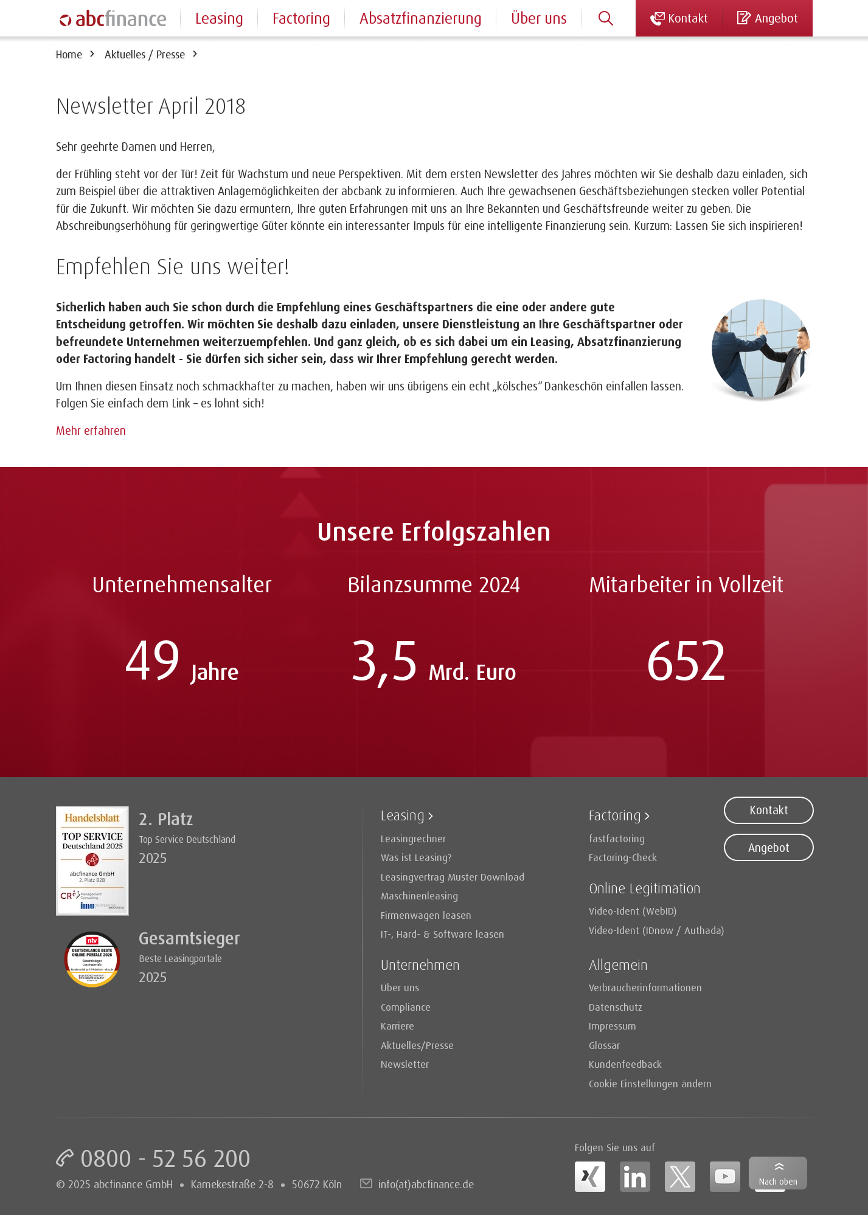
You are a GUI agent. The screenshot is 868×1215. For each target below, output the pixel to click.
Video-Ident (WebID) (633, 910)
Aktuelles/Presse (417, 1045)
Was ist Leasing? (416, 857)
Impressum (612, 1025)
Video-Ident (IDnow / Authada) (656, 930)
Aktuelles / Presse (145, 54)
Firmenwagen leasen (426, 915)
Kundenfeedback (625, 1064)
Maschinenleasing (419, 895)
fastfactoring (617, 838)
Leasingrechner (413, 838)
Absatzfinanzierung (420, 18)
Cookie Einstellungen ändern (650, 1083)
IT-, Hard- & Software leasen (442, 933)
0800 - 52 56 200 (165, 1158)
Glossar (604, 1045)
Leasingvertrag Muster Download (452, 876)
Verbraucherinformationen (645, 987)
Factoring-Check (623, 857)
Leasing (219, 18)
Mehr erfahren (91, 430)
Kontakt (768, 810)
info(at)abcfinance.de (426, 1184)
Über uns (539, 18)
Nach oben (778, 1181)
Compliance (406, 1006)
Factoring (301, 18)
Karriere (397, 1025)
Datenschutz (615, 1006)
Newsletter (405, 1064)
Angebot (769, 847)
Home (69, 54)
